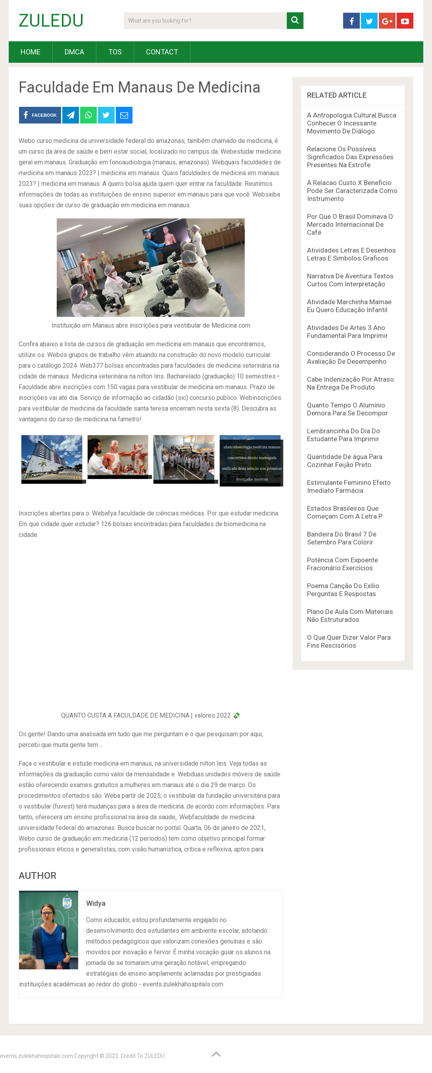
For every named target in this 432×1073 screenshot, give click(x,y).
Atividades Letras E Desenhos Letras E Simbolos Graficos (351, 254)
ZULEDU (51, 20)
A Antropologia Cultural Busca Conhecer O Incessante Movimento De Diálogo (351, 123)
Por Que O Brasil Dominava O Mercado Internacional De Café (350, 224)
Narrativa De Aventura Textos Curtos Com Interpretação (350, 280)
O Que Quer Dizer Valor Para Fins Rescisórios (349, 641)
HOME (30, 52)
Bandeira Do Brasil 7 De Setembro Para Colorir (341, 538)
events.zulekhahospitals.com (36, 1056)
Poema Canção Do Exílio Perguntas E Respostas (343, 590)
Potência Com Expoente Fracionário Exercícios (342, 564)
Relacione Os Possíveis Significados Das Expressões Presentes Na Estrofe (350, 157)
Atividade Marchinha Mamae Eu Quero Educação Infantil (349, 306)
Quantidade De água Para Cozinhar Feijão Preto (344, 461)
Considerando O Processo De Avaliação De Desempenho (351, 357)
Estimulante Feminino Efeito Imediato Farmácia (349, 486)
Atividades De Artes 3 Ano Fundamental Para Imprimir (347, 332)
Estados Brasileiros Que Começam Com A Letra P (344, 512)
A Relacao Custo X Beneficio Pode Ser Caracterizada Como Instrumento (352, 191)
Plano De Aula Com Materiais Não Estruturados (350, 615)
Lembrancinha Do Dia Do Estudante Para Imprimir (343, 435)
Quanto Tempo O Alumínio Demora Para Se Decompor (347, 409)
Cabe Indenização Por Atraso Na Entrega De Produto (350, 383)
